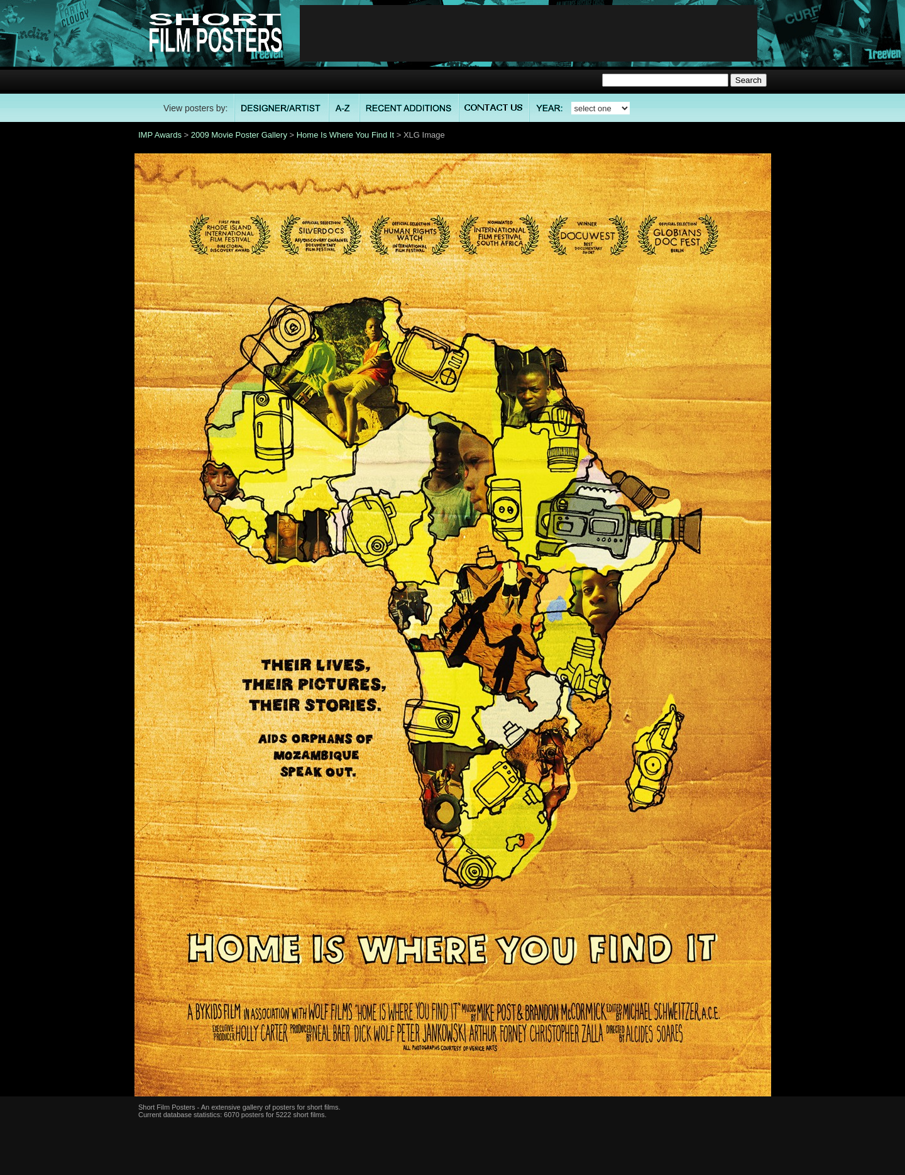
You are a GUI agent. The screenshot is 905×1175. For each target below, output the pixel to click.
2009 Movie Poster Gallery (239, 135)
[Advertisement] (528, 33)
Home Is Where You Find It (345, 135)
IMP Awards (160, 135)
